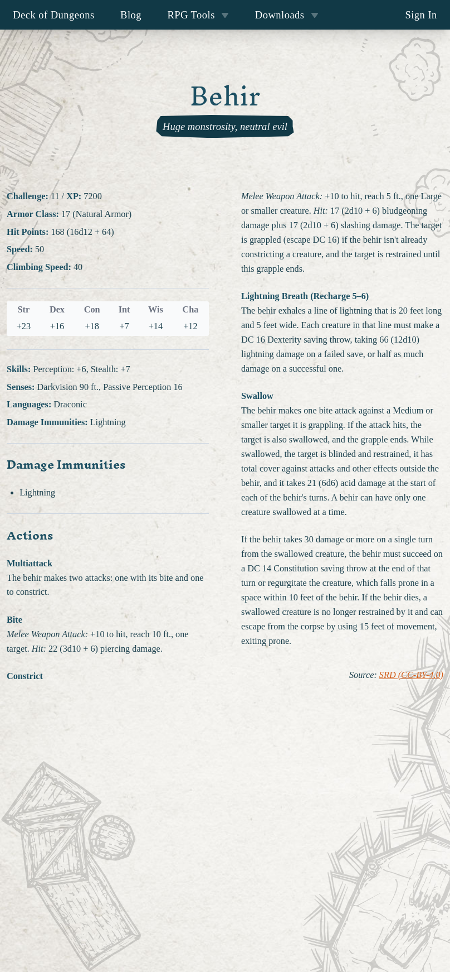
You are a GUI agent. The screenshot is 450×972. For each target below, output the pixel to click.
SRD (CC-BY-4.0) (411, 675)
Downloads (287, 15)
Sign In (421, 15)
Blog (130, 15)
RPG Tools (198, 15)
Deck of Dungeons (54, 15)
